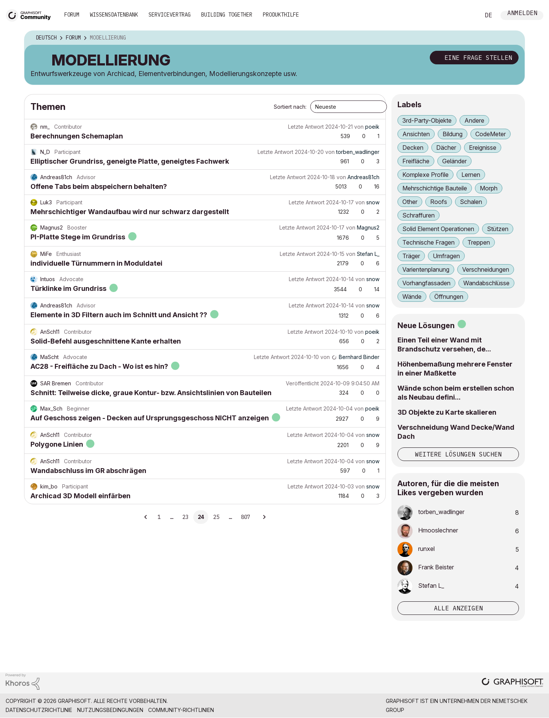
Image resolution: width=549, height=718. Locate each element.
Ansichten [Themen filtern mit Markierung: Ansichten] (416, 134)
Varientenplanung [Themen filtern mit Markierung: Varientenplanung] (425, 269)
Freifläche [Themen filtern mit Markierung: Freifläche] (415, 161)
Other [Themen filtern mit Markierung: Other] (409, 201)
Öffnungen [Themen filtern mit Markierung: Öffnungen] (448, 296)
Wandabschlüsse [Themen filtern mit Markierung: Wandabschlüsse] (486, 283)
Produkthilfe (281, 14)
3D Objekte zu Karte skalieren (446, 412)
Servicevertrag (170, 14)
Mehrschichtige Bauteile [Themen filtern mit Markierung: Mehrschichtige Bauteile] (434, 188)
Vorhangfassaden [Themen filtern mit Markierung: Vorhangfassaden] (426, 283)
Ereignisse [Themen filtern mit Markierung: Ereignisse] (482, 147)
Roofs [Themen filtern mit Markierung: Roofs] (438, 201)
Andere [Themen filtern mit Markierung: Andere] (474, 120)
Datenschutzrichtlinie (39, 710)
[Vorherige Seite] (146, 517)
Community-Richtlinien (181, 710)
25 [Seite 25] (216, 517)
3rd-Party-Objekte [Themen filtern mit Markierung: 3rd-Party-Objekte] (427, 120)
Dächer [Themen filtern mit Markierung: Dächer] (446, 147)
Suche (466, 15)
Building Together (226, 14)
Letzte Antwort (306, 126)
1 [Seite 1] (159, 517)
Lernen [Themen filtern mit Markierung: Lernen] (470, 174)
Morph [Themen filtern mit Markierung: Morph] (488, 188)
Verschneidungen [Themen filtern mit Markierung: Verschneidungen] (485, 269)
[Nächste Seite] (264, 517)
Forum (71, 14)
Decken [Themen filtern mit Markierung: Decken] (412, 147)
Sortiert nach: (290, 106)
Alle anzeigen (458, 608)
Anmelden (522, 14)
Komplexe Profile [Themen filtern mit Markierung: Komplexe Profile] (425, 174)
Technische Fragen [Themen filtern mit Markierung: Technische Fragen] (428, 242)
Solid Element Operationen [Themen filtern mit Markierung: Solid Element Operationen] (438, 229)
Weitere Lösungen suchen (458, 454)
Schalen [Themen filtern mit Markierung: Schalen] (471, 201)
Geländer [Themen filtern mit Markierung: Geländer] (454, 161)
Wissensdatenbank (114, 14)
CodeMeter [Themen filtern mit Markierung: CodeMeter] (490, 134)
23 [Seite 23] (185, 517)
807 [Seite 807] (245, 517)
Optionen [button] (514, 38)
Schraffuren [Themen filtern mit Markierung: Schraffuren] (418, 215)
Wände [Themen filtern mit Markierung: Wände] (412, 296)
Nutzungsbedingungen (110, 710)
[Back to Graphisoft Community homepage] (31, 14)
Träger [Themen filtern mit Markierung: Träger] (411, 256)
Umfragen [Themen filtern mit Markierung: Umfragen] (446, 256)
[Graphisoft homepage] (512, 683)
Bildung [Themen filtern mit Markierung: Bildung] (453, 134)
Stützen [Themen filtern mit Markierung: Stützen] (497, 229)
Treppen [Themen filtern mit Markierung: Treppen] (478, 242)
